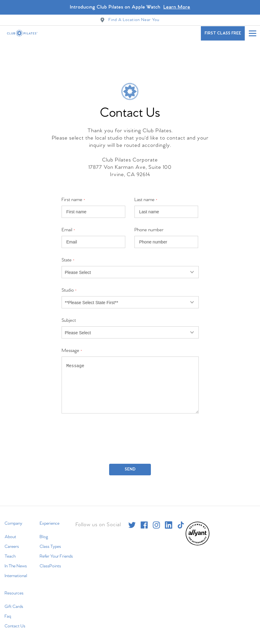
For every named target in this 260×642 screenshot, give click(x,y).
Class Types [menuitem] (50, 541)
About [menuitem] (10, 532)
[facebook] (144, 520)
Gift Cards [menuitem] (14, 602)
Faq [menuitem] (8, 611)
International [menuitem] (16, 571)
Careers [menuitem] (12, 541)
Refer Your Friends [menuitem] (56, 551)
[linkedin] (168, 520)
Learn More (176, 7)
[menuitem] (197, 539)
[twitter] (132, 520)
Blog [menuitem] (44, 532)
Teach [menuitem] (10, 551)
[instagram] (156, 520)
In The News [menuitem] (16, 561)
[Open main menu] (252, 33)
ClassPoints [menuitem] (50, 561)
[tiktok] (180, 520)
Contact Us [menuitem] (15, 621)
